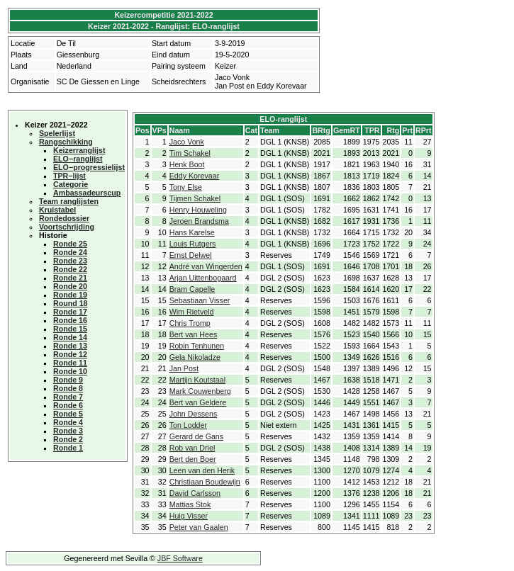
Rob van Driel (192, 447)
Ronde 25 (70, 243)
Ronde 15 (70, 328)
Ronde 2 (68, 439)
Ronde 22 (70, 269)
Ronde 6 (68, 405)
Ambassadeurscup (87, 192)
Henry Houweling (198, 209)
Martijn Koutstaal (197, 379)
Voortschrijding (66, 226)
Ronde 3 (68, 430)
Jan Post (184, 368)
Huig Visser (188, 515)
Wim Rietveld (191, 311)
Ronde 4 (68, 422)
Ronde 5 (68, 413)
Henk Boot (187, 164)
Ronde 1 (68, 447)
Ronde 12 (70, 354)
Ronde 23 (70, 260)
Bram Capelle (192, 289)
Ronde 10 (70, 371)
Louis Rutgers (192, 243)
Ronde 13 (70, 345)
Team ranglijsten (69, 201)
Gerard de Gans (196, 436)
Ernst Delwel (190, 255)
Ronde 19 (70, 294)
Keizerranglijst (79, 150)
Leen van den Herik (202, 470)
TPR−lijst (69, 175)
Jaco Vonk (186, 141)
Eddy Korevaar (194, 175)
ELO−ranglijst (78, 158)
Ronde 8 (68, 388)
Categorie (70, 184)
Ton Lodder (188, 425)
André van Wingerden (205, 266)
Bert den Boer (192, 459)
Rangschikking (66, 141)
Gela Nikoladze (194, 357)
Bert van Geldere (198, 402)
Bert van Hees (193, 334)
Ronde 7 (68, 396)
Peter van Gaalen (198, 527)
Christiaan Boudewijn (204, 481)
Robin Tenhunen (196, 345)
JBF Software (180, 558)
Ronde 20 (70, 286)
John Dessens (193, 413)
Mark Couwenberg (200, 391)
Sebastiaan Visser (199, 300)
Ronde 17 (70, 311)
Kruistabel (57, 209)
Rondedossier (64, 218)
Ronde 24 (70, 252)
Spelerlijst (57, 133)
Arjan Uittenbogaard (203, 277)
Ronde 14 (70, 337)
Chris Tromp (190, 323)
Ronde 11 (70, 362)
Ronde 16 (70, 320)
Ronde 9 (68, 379)
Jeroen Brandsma (199, 221)
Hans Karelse (192, 232)
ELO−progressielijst (89, 167)
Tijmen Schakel (194, 198)
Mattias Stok (190, 504)
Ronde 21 (70, 277)
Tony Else (185, 187)
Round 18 (70, 303)
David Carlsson (194, 493)
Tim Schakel (190, 153)
